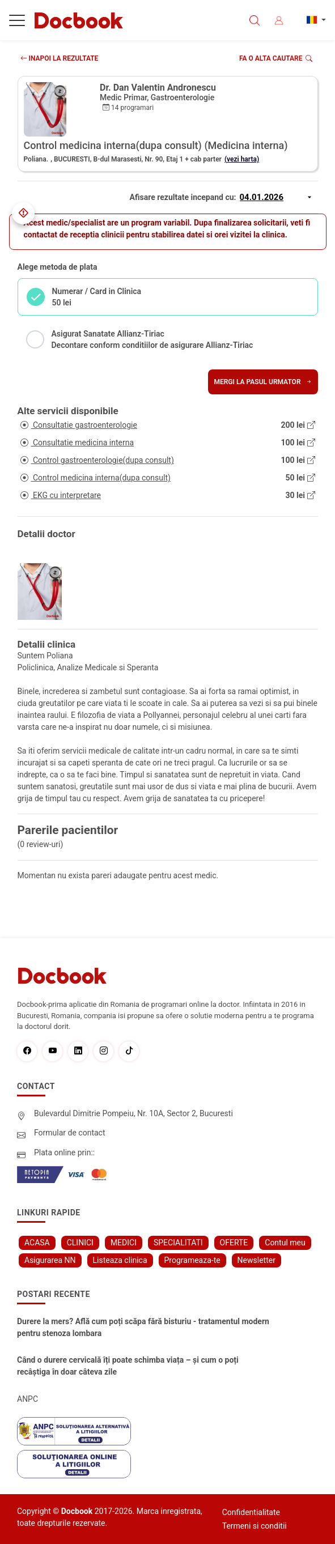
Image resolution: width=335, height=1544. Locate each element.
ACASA (37, 1242)
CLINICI (80, 1242)
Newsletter (256, 1260)
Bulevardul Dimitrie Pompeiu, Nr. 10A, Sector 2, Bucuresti (133, 1113)
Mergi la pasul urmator (263, 382)
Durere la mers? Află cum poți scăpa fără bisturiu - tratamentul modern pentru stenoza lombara (143, 1327)
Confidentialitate (251, 1512)
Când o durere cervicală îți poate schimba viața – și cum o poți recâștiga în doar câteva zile (128, 1365)
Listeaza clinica (120, 1260)
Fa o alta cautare (275, 58)
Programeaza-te (192, 1260)
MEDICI (124, 1242)
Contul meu (285, 1242)
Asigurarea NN (50, 1260)
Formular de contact (69, 1132)
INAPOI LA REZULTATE (59, 58)
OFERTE (234, 1242)
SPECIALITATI (178, 1242)
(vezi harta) (241, 159)
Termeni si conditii (254, 1525)
